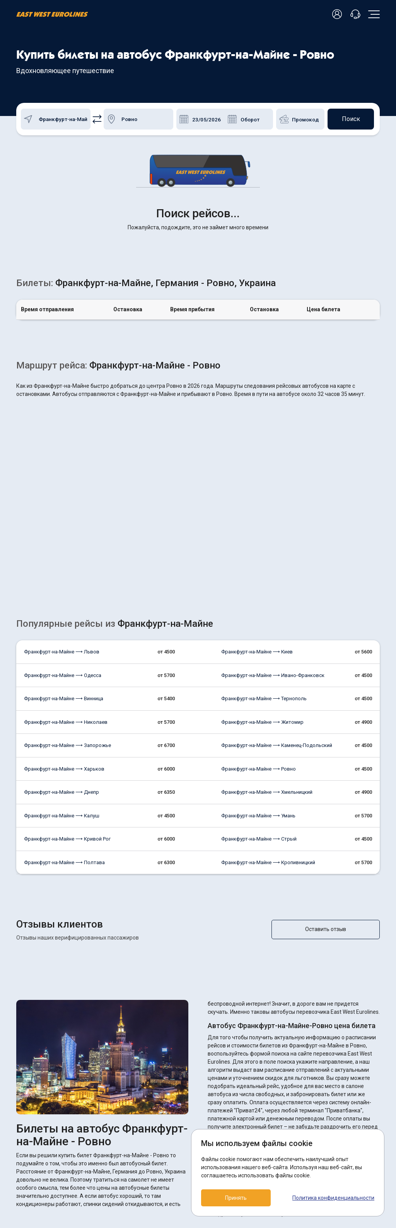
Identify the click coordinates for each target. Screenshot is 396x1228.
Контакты (153, 1176)
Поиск (351, 119)
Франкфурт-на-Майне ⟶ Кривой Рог (67, 717)
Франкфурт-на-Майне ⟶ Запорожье (67, 624)
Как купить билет (161, 1150)
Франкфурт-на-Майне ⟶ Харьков (64, 647)
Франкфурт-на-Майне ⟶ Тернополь (264, 577)
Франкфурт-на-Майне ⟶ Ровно (258, 647)
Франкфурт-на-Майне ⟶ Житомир (262, 601)
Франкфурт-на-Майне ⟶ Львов (61, 530)
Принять (236, 1198)
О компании (155, 1163)
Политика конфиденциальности (333, 1198)
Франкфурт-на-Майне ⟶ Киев (257, 530)
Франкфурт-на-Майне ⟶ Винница (63, 577)
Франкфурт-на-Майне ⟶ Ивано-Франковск (272, 554)
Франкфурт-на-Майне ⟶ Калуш (61, 694)
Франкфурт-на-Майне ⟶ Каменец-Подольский (276, 624)
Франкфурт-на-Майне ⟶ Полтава (64, 741)
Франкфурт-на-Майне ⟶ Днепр (61, 671)
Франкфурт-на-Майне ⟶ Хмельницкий (266, 671)
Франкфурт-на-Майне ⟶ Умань (258, 694)
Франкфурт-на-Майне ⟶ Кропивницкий (268, 741)
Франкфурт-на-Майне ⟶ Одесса (62, 554)
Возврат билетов (162, 1137)
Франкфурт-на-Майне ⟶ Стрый (259, 717)
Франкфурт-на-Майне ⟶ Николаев (66, 601)
